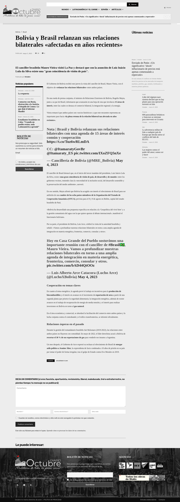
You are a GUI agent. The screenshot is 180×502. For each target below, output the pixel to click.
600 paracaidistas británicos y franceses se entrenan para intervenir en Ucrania (153, 117)
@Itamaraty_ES (60, 153)
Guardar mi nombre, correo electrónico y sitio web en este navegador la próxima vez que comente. (56, 418)
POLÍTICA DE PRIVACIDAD (53, 500)
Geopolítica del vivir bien (111, 210)
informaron (70, 102)
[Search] (132, 4)
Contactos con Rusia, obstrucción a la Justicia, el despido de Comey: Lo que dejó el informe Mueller (28, 107)
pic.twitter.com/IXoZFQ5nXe (97, 153)
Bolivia (18, 32)
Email (18, 152)
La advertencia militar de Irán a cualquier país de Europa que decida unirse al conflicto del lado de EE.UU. (153, 134)
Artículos (21, 90)
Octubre (27, 77)
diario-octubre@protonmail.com (39, 478)
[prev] (165, 16)
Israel (144, 94)
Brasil (25, 32)
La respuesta (23, 94)
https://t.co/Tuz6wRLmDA (68, 141)
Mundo (134, 59)
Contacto (162, 500)
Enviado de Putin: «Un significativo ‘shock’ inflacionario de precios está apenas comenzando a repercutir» (112, 17)
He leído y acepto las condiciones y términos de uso (28, 163)
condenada (95, 348)
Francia (144, 112)
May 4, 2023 (87, 277)
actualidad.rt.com (62, 361)
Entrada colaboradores (148, 500)
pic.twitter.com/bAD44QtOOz (70, 265)
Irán (143, 127)
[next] (169, 16)
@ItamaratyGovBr (69, 149)
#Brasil (114, 245)
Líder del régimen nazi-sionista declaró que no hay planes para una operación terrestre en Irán (153, 100)
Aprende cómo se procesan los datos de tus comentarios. (66, 431)
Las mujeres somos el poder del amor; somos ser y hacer (152, 152)
